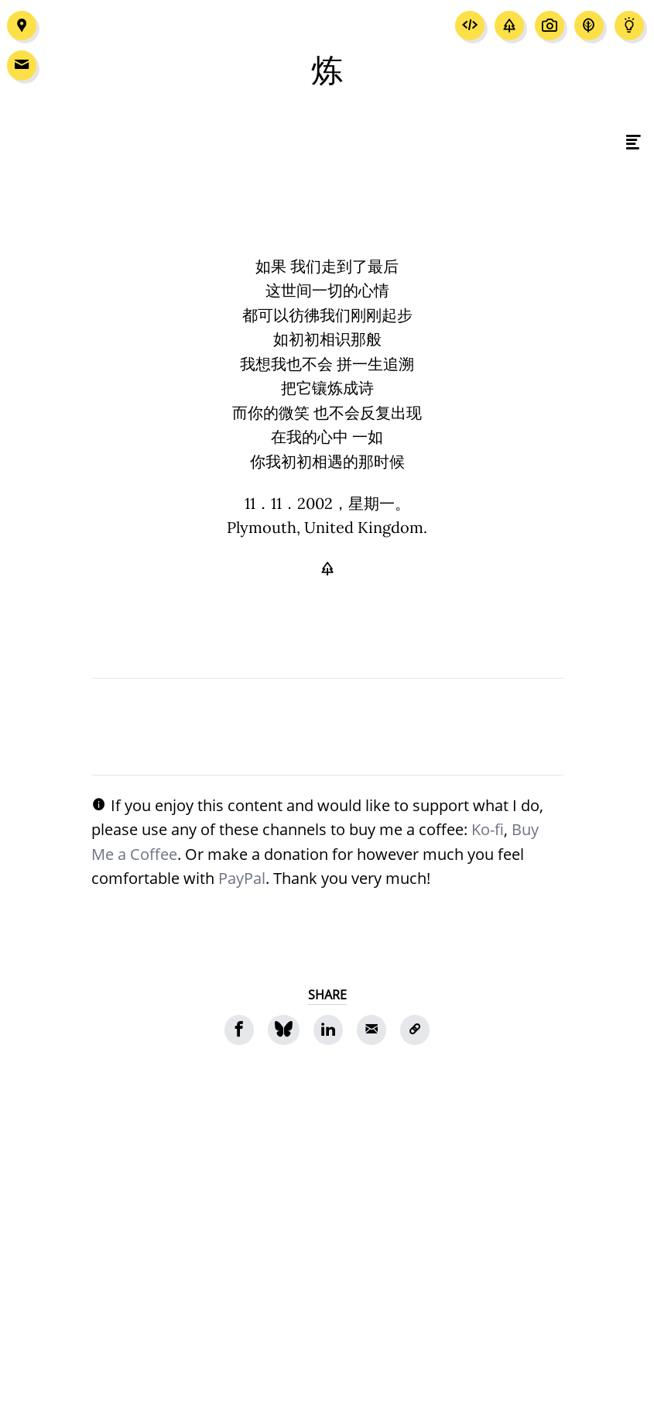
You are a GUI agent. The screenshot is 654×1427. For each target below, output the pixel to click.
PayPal (241, 878)
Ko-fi (487, 829)
